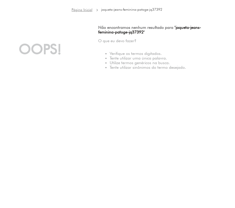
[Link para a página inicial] (82, 9)
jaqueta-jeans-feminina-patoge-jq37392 (131, 9)
